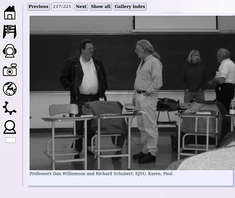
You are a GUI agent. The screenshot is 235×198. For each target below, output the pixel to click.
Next (81, 6)
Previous (38, 6)
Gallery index (130, 6)
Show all (100, 6)
